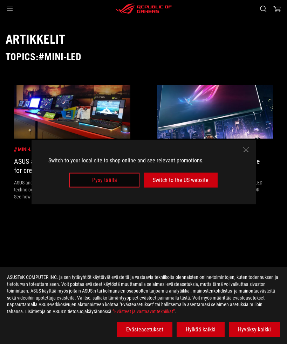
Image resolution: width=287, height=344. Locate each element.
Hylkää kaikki (201, 329)
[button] (10, 9)
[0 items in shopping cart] (277, 8)
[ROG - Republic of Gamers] (144, 8)
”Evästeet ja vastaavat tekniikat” (143, 311)
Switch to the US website (181, 180)
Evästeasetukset (144, 329)
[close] (246, 149)
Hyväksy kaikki (254, 329)
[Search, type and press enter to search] (263, 8)
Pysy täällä (104, 180)
